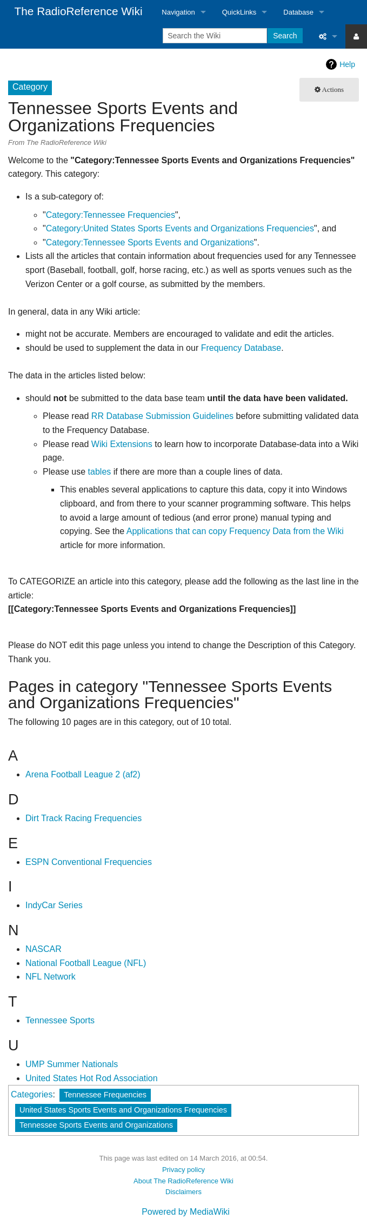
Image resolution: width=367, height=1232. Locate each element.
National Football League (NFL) (85, 963)
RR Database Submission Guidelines (162, 416)
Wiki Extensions (121, 444)
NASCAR (43, 949)
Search (285, 35)
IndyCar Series (54, 905)
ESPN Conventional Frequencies (88, 862)
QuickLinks (239, 12)
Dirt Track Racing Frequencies (83, 818)
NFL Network (50, 976)
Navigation (178, 12)
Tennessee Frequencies (105, 1094)
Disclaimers (183, 1192)
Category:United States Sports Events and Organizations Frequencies (180, 228)
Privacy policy (183, 1170)
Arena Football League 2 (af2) (83, 774)
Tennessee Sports (60, 1020)
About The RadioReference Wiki (183, 1181)
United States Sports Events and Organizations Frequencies (123, 1110)
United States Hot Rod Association (91, 1078)
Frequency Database (241, 347)
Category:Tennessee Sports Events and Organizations (150, 242)
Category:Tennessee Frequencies (110, 214)
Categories (31, 1094)
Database (298, 12)
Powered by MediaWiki (186, 1211)
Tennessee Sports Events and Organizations (96, 1125)
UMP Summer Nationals (71, 1064)
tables (99, 471)
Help (347, 64)
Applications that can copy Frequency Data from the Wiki (235, 531)
